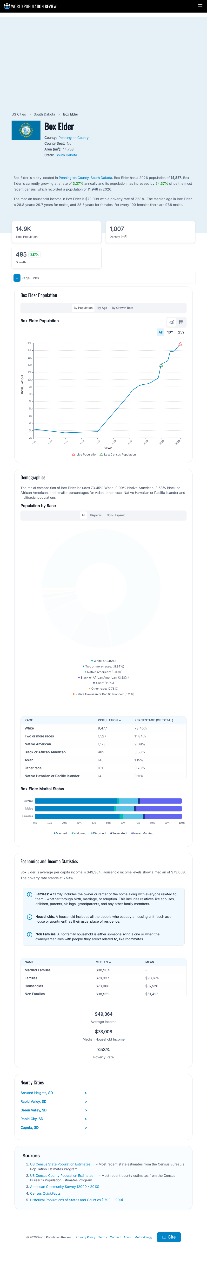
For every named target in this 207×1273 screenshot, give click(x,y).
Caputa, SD (53, 1127)
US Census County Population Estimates (62, 1175)
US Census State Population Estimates (60, 1164)
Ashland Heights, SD (53, 1092)
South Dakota (45, 114)
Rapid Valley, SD (53, 1101)
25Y (181, 332)
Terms (102, 1237)
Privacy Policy (85, 1237)
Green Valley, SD (53, 1110)
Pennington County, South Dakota (85, 178)
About (128, 1237)
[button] (200, 6)
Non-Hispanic (116, 515)
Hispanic (96, 515)
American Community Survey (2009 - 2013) (65, 1187)
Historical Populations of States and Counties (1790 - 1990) (77, 1200)
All (160, 332)
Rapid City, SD (53, 1118)
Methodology (143, 1237)
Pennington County (74, 138)
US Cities (19, 114)
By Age (102, 308)
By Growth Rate (122, 308)
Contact (115, 1237)
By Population (83, 308)
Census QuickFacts (45, 1193)
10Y (170, 332)
